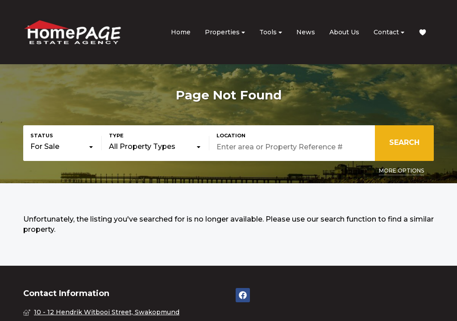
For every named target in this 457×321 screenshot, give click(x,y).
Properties (225, 32)
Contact (389, 32)
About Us (344, 32)
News (305, 32)
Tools (270, 32)
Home (181, 32)
